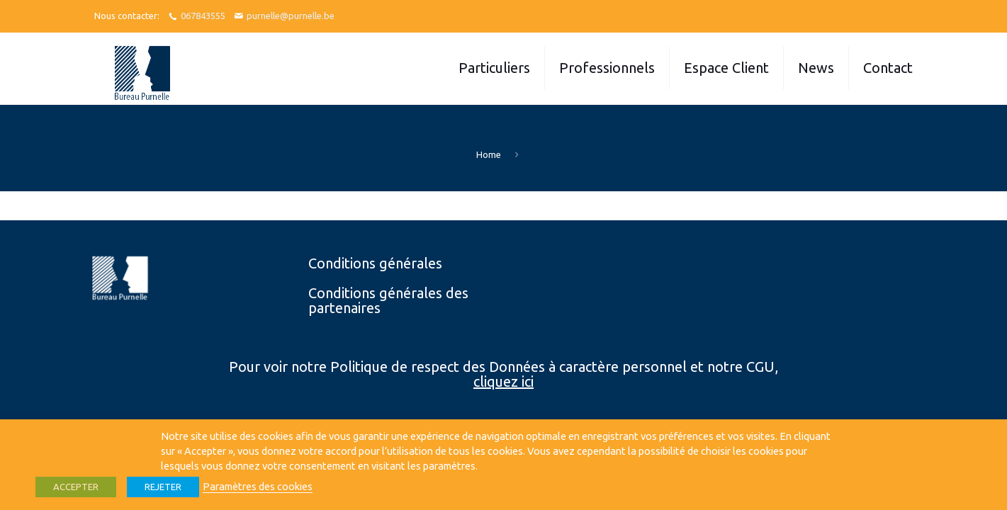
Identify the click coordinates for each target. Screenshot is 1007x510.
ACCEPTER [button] (76, 487)
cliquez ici (503, 381)
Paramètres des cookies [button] (258, 486)
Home (488, 154)
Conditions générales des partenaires (388, 300)
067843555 (203, 16)
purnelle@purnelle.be (290, 16)
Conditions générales (375, 263)
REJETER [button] (163, 487)
